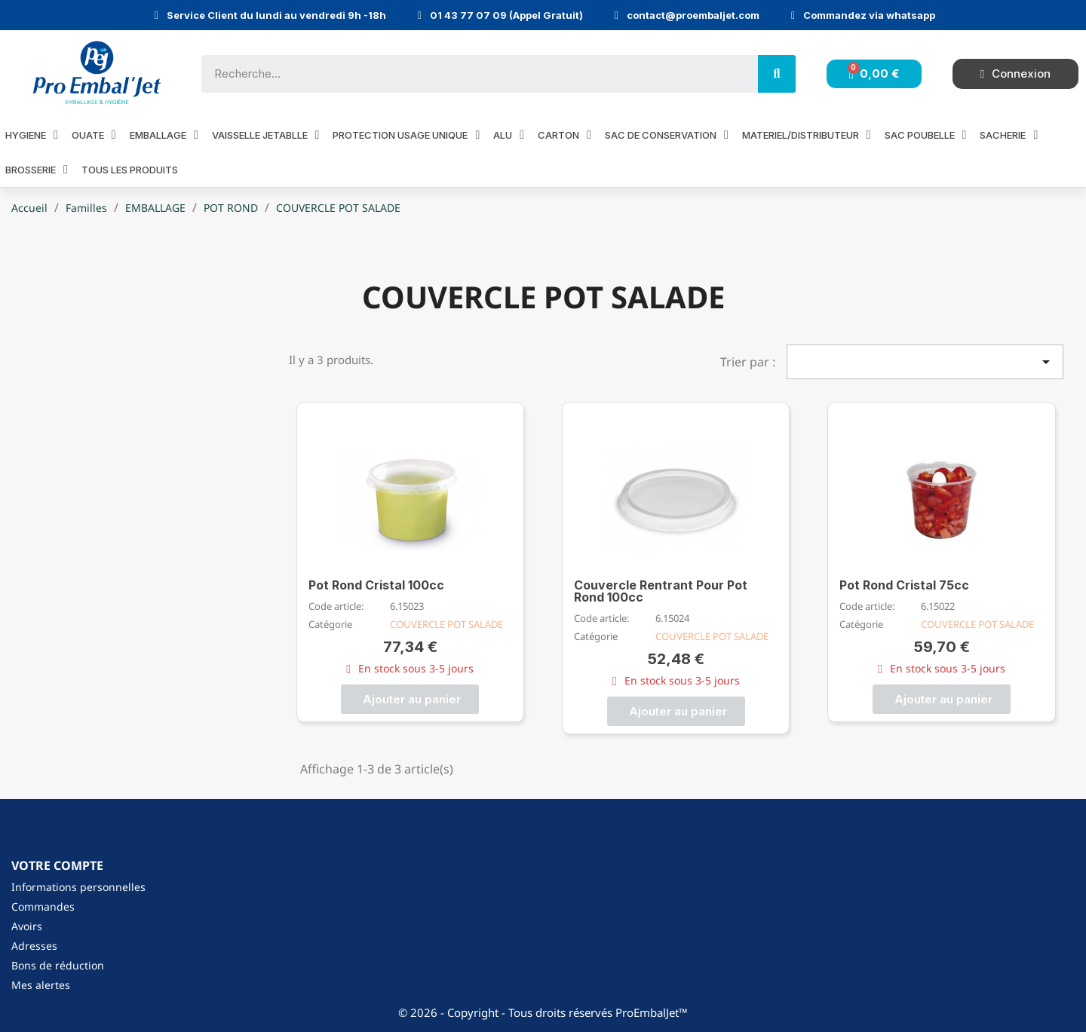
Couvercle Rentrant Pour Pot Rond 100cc (660, 591)
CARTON (564, 135)
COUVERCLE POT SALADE (446, 624)
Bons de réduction (57, 965)
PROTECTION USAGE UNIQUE (406, 135)
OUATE (94, 135)
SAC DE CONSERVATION (667, 135)
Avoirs (26, 926)
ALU (508, 135)
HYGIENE (31, 135)
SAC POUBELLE (926, 135)
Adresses (34, 946)
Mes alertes (40, 985)
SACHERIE (1009, 135)
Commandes (43, 906)
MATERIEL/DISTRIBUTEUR (806, 135)
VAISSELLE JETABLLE (266, 135)
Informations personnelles (78, 887)
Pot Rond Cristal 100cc (376, 585)
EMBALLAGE (164, 135)
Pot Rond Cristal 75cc (904, 585)
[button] (410, 699)
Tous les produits (129, 170)
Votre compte (57, 865)
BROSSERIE (36, 169)
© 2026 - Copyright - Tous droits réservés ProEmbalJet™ (543, 1012)
